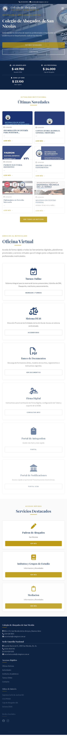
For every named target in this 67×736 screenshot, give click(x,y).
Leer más (7, 143)
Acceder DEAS (33, 335)
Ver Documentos (33, 375)
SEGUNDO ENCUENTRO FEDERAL (46, 202)
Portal (33, 451)
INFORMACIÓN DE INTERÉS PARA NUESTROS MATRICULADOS (16, 133)
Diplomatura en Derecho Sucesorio (14, 202)
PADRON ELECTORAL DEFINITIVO (13, 169)
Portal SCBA (33, 487)
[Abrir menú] (63, 8)
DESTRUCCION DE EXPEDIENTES (44, 168)
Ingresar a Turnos (33, 295)
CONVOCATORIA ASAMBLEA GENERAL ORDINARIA (48, 134)
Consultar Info (33, 414)
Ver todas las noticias (33, 222)
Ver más (33, 545)
